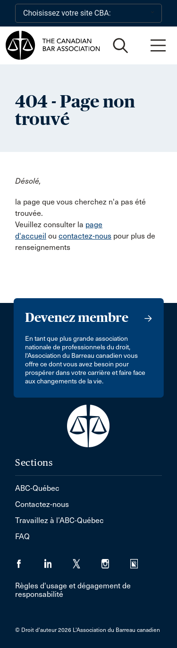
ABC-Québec (37, 488)
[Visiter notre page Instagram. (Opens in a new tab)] (115, 560)
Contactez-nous (42, 504)
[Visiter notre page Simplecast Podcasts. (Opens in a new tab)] (140, 560)
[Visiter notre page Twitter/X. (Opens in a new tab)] (87, 560)
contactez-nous (85, 235)
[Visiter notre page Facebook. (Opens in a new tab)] (29, 560)
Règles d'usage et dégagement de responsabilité (73, 590)
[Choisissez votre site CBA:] (88, 13)
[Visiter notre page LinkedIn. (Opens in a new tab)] (58, 560)
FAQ (22, 536)
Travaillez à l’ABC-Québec (59, 520)
